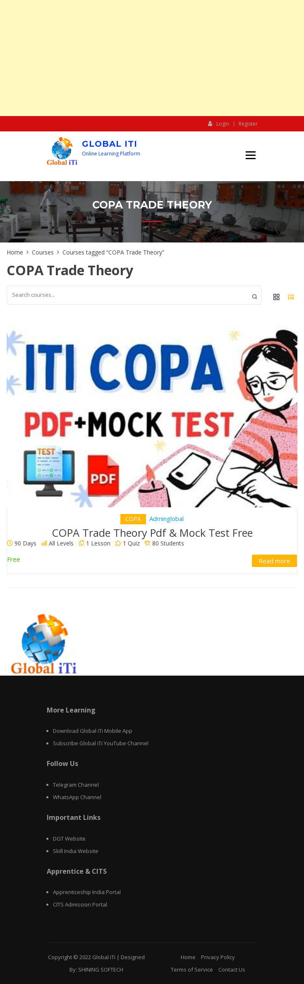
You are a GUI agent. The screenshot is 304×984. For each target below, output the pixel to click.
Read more (274, 561)
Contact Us (231, 969)
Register (248, 123)
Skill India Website (75, 851)
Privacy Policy (218, 957)
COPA (133, 519)
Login (218, 123)
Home (188, 957)
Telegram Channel (76, 784)
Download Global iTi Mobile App (92, 730)
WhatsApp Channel (77, 797)
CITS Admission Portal (80, 904)
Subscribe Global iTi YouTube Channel (100, 743)
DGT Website (69, 838)
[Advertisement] (152, 58)
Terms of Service (192, 969)
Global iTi (109, 144)
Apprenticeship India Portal (87, 892)
